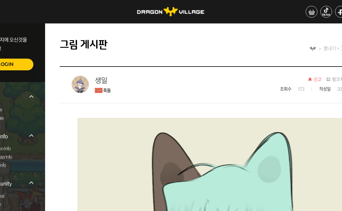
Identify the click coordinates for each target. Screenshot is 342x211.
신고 (317, 79)
